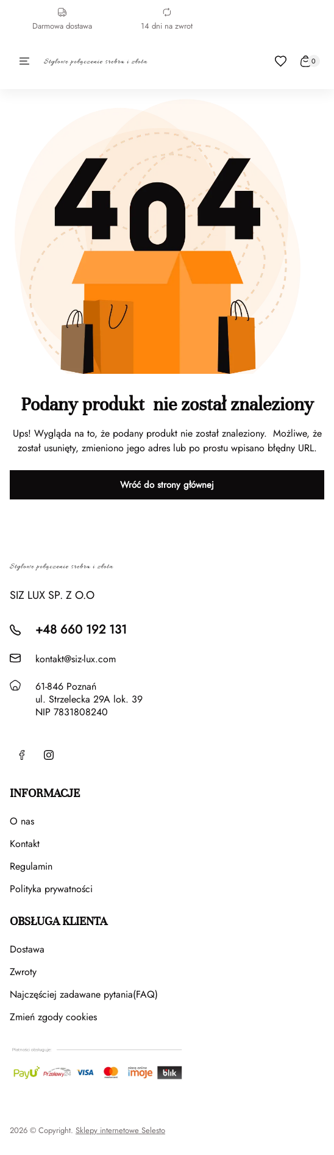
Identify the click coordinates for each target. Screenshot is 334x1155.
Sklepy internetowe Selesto (120, 1130)
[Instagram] (49, 755)
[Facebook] (22, 755)
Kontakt (25, 844)
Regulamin (31, 866)
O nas (22, 821)
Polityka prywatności (51, 889)
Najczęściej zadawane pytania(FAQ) (84, 994)
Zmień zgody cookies (53, 1017)
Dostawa (27, 949)
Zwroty (23, 972)
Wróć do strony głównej (167, 485)
